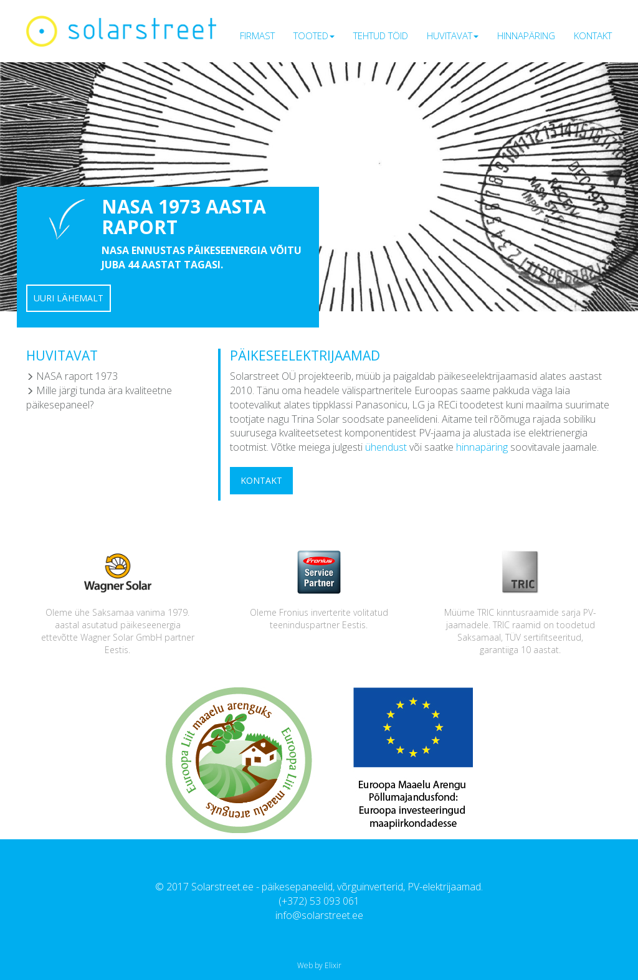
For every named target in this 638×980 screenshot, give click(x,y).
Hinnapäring (526, 35)
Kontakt (593, 35)
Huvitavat (452, 35)
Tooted (314, 35)
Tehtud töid (380, 35)
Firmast (257, 35)
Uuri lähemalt (68, 298)
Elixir (333, 965)
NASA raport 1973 (72, 376)
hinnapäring (482, 447)
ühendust (386, 447)
